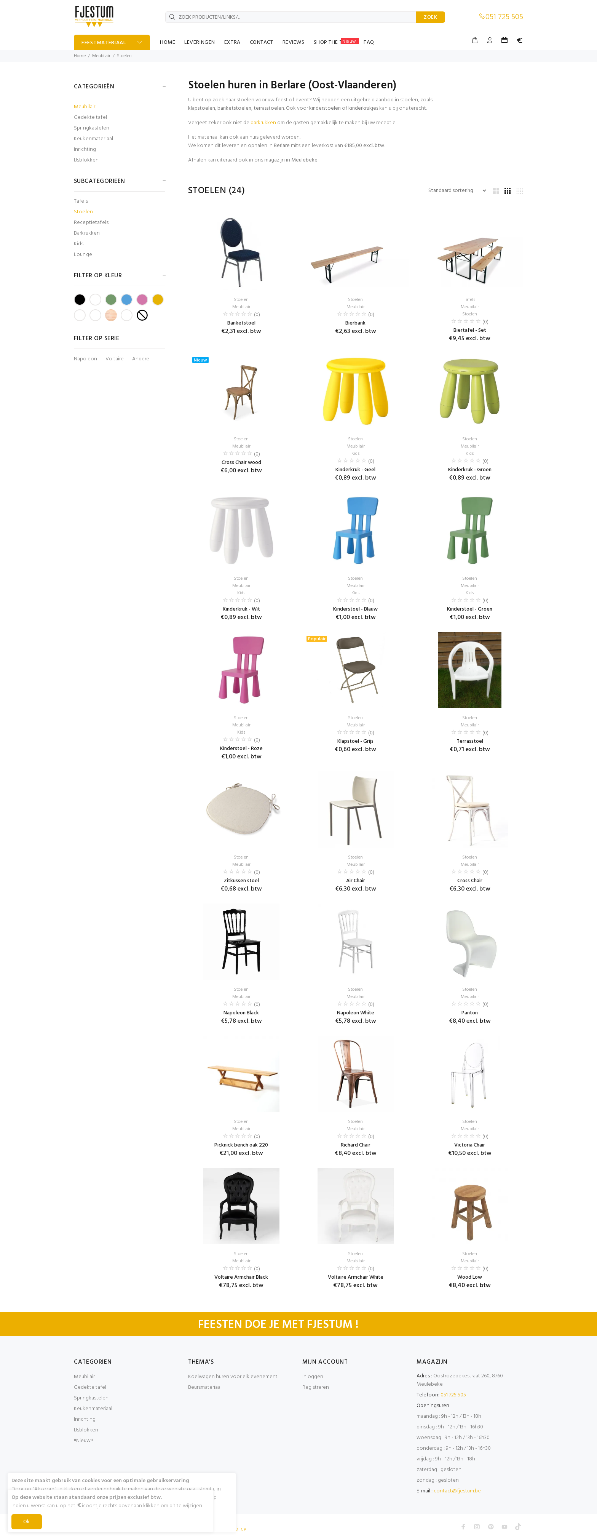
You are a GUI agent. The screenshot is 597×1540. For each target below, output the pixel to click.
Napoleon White (355, 1013)
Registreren (315, 1387)
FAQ (369, 42)
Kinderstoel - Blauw (355, 609)
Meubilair (101, 56)
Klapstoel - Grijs (355, 741)
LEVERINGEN (199, 42)
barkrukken (263, 122)
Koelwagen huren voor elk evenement (233, 1376)
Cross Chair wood (241, 462)
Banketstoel (241, 323)
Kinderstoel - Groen (469, 609)
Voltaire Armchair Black (241, 1277)
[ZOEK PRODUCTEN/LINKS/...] (291, 17)
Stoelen (124, 56)
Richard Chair (355, 1145)
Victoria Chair (469, 1145)
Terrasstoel (470, 741)
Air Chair (355, 880)
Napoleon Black (241, 1013)
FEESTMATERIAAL (103, 42)
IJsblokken (86, 160)
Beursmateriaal (205, 1387)
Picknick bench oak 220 (241, 1145)
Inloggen (312, 1376)
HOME (167, 42)
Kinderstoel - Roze (241, 748)
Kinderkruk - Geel (355, 469)
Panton (469, 1013)
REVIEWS (294, 42)
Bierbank (355, 323)
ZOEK (430, 17)
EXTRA (232, 42)
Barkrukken (87, 233)
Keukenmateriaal (93, 138)
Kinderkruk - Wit (241, 609)
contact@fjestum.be (457, 1491)
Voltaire (114, 359)
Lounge (83, 254)
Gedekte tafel (90, 117)
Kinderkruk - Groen (470, 469)
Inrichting (85, 149)
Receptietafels (91, 222)
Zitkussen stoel (241, 880)
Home (80, 56)
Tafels (81, 201)
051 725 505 (504, 17)
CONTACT (261, 42)
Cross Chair (469, 880)
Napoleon (85, 359)
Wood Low (469, 1277)
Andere (140, 359)
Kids (79, 244)
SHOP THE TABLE (336, 42)
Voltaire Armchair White (355, 1277)
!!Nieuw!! (83, 1440)
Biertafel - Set (469, 330)
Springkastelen (91, 128)
